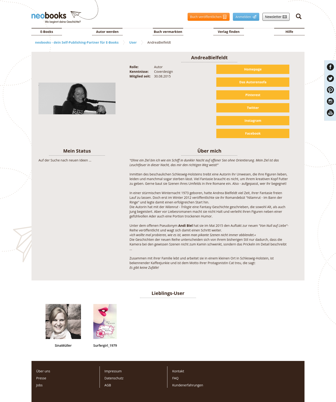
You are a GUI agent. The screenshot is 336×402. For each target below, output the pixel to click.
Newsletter (274, 16)
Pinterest (252, 95)
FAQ (175, 378)
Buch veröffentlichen (207, 16)
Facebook (253, 133)
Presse (41, 378)
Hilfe (289, 31)
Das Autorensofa (252, 82)
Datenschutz (114, 378)
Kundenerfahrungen (187, 385)
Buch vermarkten (168, 31)
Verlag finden (228, 31)
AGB (108, 385)
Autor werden (107, 31)
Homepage (253, 69)
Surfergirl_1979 (105, 345)
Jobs (39, 385)
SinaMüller (63, 345)
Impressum (113, 371)
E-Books (46, 31)
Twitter (253, 107)
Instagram (253, 120)
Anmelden (244, 16)
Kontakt (178, 371)
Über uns (43, 371)
